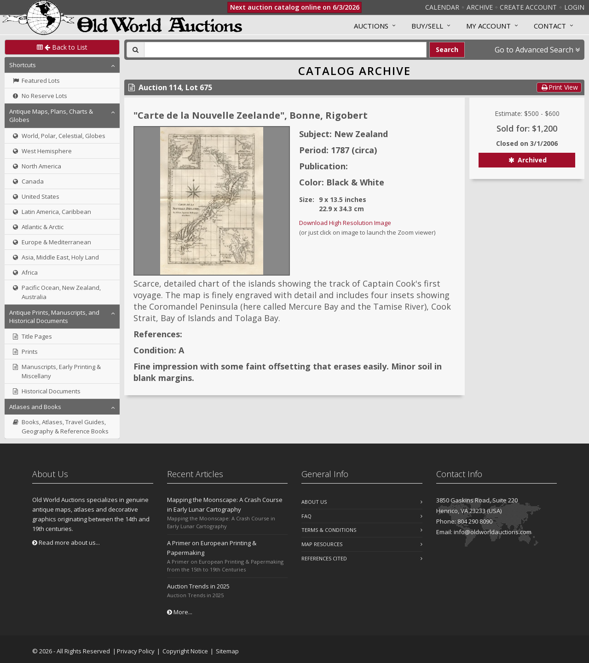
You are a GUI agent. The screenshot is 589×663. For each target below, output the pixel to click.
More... (179, 612)
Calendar (442, 7)
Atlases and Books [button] (35, 407)
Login (574, 7)
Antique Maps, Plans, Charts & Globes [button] (51, 115)
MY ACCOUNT (488, 25)
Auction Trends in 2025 (198, 586)
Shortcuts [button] (22, 65)
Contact (550, 25)
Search (447, 49)
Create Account (528, 7)
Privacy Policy (136, 651)
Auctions (371, 25)
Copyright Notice (185, 651)
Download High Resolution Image (345, 223)
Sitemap (227, 651)
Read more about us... (66, 542)
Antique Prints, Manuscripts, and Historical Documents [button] (54, 316)
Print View (559, 87)
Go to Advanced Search (537, 50)
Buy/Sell (427, 25)
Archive (480, 7)
